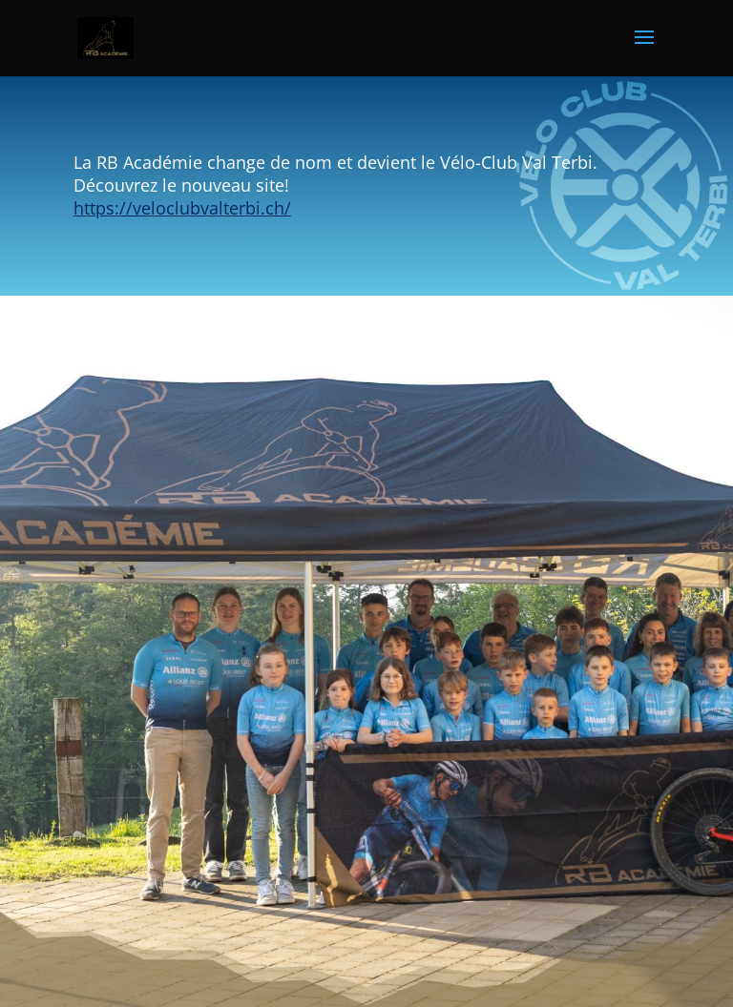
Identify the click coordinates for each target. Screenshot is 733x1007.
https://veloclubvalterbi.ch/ (182, 207)
